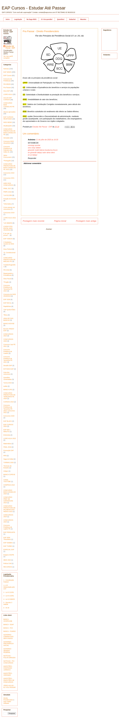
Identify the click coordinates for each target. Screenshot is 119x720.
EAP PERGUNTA (9, 532)
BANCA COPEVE (9, 474)
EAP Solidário (8, 543)
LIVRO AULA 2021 (9, 218)
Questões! (60, 19)
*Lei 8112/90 (7, 195)
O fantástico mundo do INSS (8, 243)
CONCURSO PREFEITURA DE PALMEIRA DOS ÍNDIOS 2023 (9, 508)
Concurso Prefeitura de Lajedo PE (7, 527)
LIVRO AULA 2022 (9, 438)
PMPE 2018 (7, 192)
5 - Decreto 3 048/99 (7, 603)
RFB (4, 455)
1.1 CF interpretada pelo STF (9, 587)
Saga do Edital (8, 459)
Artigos (5, 471)
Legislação (18, 19)
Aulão (5, 386)
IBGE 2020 (7, 560)
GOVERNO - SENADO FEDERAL (7, 650)
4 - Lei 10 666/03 (9, 599)
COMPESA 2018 (9, 485)
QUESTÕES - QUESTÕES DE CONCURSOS (8, 680)
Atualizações (7, 126)
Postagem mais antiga (86, 221)
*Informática (7, 204)
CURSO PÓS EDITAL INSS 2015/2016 (7, 228)
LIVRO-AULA (7, 94)
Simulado (6, 138)
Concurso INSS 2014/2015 (8, 142)
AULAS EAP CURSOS (7, 99)
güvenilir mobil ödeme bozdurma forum (43, 150)
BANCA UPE (7, 389)
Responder (32, 158)
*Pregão (6, 282)
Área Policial (7, 249)
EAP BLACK (7, 421)
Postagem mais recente (33, 221)
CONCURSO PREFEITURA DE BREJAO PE (9, 259)
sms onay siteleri (34, 148)
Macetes (83, 19)
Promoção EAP (8, 450)
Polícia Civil (7, 563)
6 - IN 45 (6, 608)
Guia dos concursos (6, 373)
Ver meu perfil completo (8, 57)
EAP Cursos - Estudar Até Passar (34, 8)
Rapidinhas (7, 306)
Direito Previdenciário (8, 699)
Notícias (6, 69)
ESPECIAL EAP (8, 549)
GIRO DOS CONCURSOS (8, 184)
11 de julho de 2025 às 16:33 (47, 140)
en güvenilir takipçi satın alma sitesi (41, 152)
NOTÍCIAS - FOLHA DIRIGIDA (9, 656)
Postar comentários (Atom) (63, 229)
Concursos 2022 (8, 173)
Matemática (7, 443)
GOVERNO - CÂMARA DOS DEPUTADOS (8, 636)
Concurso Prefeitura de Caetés (7, 351)
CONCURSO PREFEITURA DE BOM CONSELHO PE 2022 (9, 166)
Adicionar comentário (32, 163)
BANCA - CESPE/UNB (7, 620)
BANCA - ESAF (8, 624)
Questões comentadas (7, 378)
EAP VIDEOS (8, 239)
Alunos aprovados (9, 112)
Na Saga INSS (31, 19)
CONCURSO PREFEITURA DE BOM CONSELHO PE (9, 131)
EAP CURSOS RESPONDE (8, 118)
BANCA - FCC (8, 628)
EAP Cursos (7, 75)
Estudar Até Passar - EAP (10, 47)
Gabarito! (72, 19)
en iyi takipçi (32, 155)
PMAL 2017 (7, 188)
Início (8, 19)
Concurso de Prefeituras (7, 80)
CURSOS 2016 (8, 402)
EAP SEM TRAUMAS (7, 538)
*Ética (5, 315)
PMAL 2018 (7, 447)
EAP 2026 (6, 299)
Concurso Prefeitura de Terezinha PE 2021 (7, 359)
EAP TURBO (7, 546)
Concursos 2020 (8, 416)
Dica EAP (6, 91)
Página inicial (60, 221)
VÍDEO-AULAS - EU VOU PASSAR (9, 686)
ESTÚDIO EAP (8, 369)
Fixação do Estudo (9, 199)
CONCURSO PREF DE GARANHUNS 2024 (8, 499)
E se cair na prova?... (7, 234)
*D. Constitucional (9, 252)
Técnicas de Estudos (7, 467)
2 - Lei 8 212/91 (8, 592)
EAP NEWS (7, 72)
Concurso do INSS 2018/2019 (9, 295)
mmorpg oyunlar (34, 145)
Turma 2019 (7, 383)
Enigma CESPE (8, 555)
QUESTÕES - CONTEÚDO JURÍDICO (8, 668)
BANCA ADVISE (8, 323)
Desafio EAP (7, 365)
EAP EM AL (7, 303)
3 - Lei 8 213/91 (8, 596)
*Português (7, 161)
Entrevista (6, 435)
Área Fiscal (7, 279)
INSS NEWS (7, 122)
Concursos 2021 (8, 178)
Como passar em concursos (9, 208)
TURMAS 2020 (8, 462)
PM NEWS (7, 84)
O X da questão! (47, 19)
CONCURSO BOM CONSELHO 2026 (9, 492)
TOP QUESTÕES (9, 310)
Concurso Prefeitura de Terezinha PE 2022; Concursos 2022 (9, 408)
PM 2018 (6, 270)
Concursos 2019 (8, 212)
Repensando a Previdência (8, 274)
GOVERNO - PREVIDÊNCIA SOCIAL (8, 643)
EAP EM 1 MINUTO (6, 430)
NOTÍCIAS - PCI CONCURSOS (8, 662)
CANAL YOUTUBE (7, 480)
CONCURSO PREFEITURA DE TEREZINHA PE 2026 (9, 395)
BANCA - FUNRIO (9, 631)
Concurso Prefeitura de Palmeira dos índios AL (7, 149)
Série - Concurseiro (7, 156)
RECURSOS (7, 567)
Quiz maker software (7, 702)
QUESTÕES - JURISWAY (8, 674)
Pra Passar (7, 87)
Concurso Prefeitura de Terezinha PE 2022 (7, 288)
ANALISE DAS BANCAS (8, 319)
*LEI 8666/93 (7, 223)
